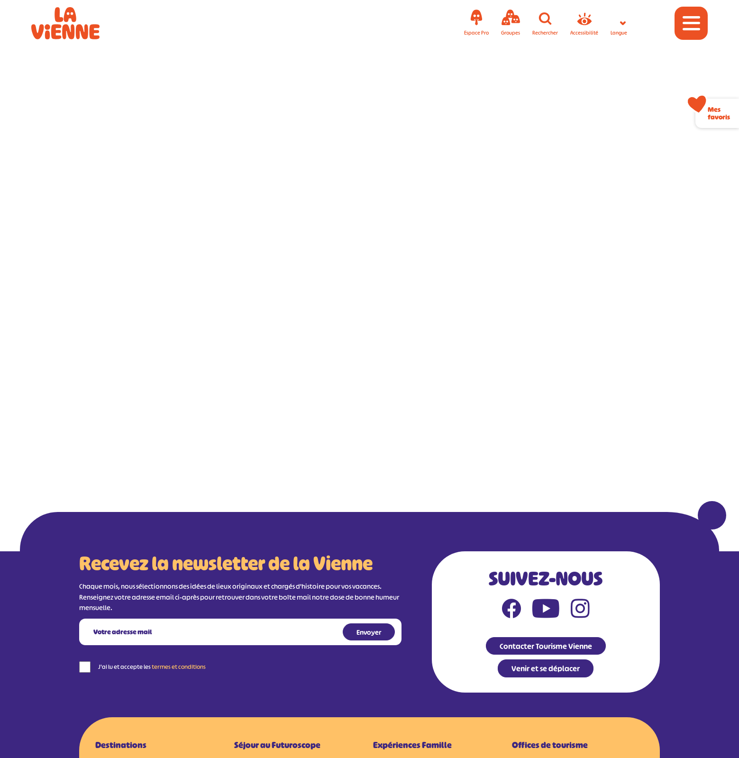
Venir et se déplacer (545, 668)
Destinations (120, 745)
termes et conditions (179, 667)
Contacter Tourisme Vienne (546, 646)
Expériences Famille (412, 745)
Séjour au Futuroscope (277, 745)
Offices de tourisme (550, 745)
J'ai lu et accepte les (152, 667)
